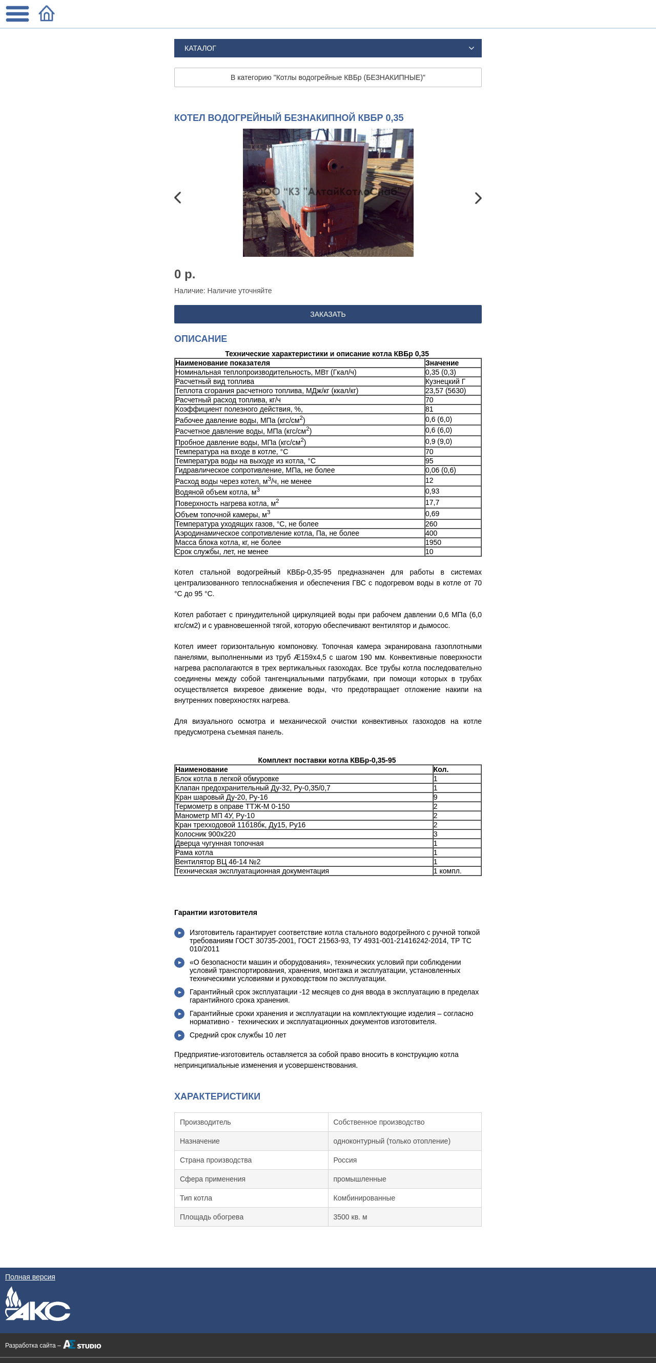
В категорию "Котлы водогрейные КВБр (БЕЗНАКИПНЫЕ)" (328, 77)
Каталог (200, 48)
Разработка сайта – (33, 1345)
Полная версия (30, 1277)
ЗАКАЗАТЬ (328, 314)
